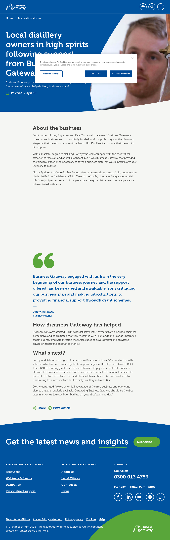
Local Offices (70, 478)
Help (102, 519)
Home (9, 18)
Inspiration (13, 484)
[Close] (132, 58)
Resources (13, 472)
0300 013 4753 (131, 477)
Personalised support (21, 491)
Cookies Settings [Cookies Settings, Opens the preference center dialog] (51, 74)
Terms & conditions (18, 519)
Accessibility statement (47, 519)
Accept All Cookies (121, 74)
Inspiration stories (29, 18)
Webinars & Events (19, 478)
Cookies (91, 519)
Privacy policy (74, 519)
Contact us (69, 484)
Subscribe (147, 442)
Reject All (96, 74)
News (65, 491)
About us (67, 472)
